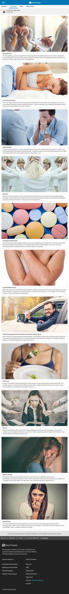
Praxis (21, 6)
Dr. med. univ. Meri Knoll (32, 538)
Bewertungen (30, 6)
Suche (3, 538)
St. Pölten (20, 538)
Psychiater (12, 538)
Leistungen (13, 6)
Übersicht (4, 6)
